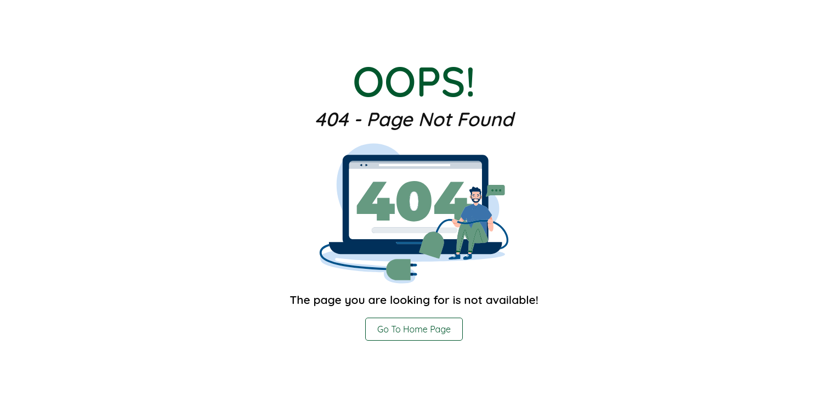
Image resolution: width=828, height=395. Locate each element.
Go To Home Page (414, 329)
